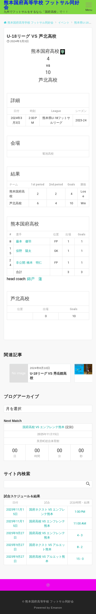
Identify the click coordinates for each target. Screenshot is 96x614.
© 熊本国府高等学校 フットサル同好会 (48, 601)
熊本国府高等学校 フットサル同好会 (42, 5)
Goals (81, 234)
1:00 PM (80, 511)
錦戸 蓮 (34, 279)
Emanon (56, 607)
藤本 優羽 (23, 241)
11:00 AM (79, 523)
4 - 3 (80, 535)
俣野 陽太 (23, 251)
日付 (15, 502)
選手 (19, 234)
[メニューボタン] (88, 7)
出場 (68, 234)
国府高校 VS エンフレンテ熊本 (43, 427)
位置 (56, 234)
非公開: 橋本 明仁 (29, 262)
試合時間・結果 (80, 502)
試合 (47, 502)
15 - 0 (80, 559)
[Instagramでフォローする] (48, 585)
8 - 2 (80, 547)
